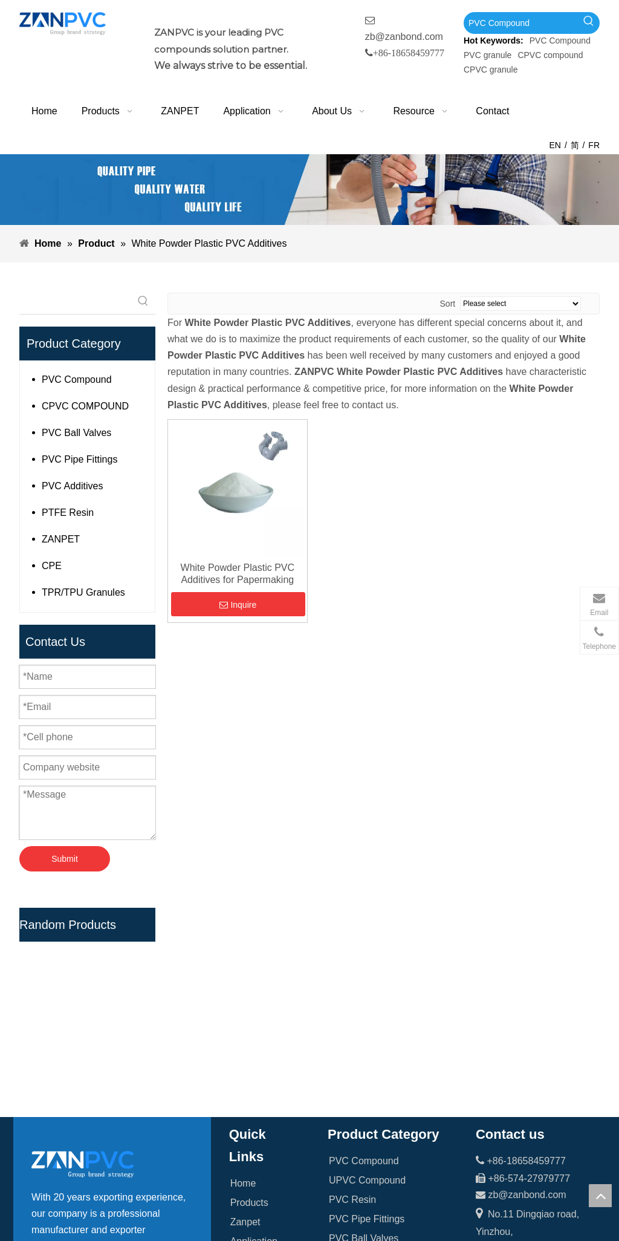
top (600, 1195)
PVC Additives (72, 486)
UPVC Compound (367, 989)
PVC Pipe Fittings (79, 459)
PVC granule (487, 55)
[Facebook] (41, 1193)
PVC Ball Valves (76, 433)
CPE (52, 566)
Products (249, 1012)
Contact (247, 1109)
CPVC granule (491, 69)
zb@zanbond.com (404, 36)
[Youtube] (91, 1193)
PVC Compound (560, 40)
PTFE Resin (68, 512)
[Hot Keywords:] (589, 23)
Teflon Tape (353, 1086)
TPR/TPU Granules (83, 592)
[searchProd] (75, 302)
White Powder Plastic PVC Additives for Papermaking (238, 573)
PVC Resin (352, 1008)
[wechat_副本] (495, 1125)
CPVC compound (550, 55)
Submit (64, 859)
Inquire (237, 605)
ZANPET (61, 539)
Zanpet (245, 1031)
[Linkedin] (66, 1193)
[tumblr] (116, 1193)
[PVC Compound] (521, 23)
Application (253, 1051)
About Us (250, 1070)
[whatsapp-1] (568, 1125)
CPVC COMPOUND (85, 406)
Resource (250, 1089)
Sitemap (248, 1128)
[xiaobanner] (309, 189)
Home (243, 993)
